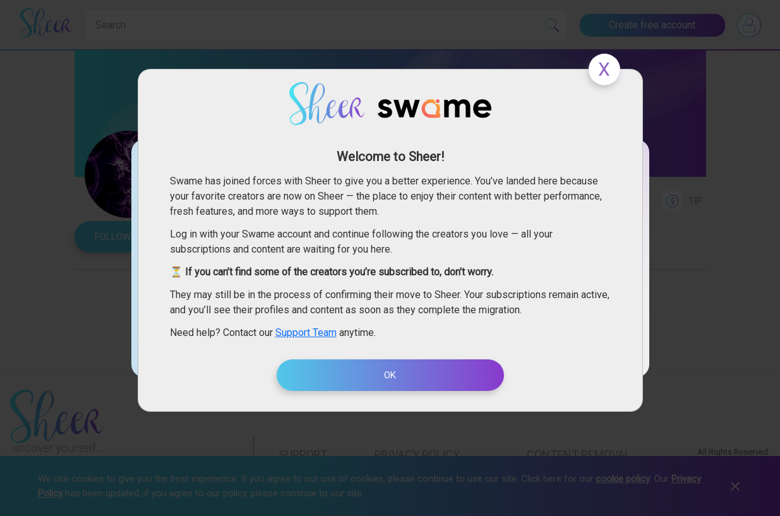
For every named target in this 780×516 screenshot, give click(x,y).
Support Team (306, 333)
